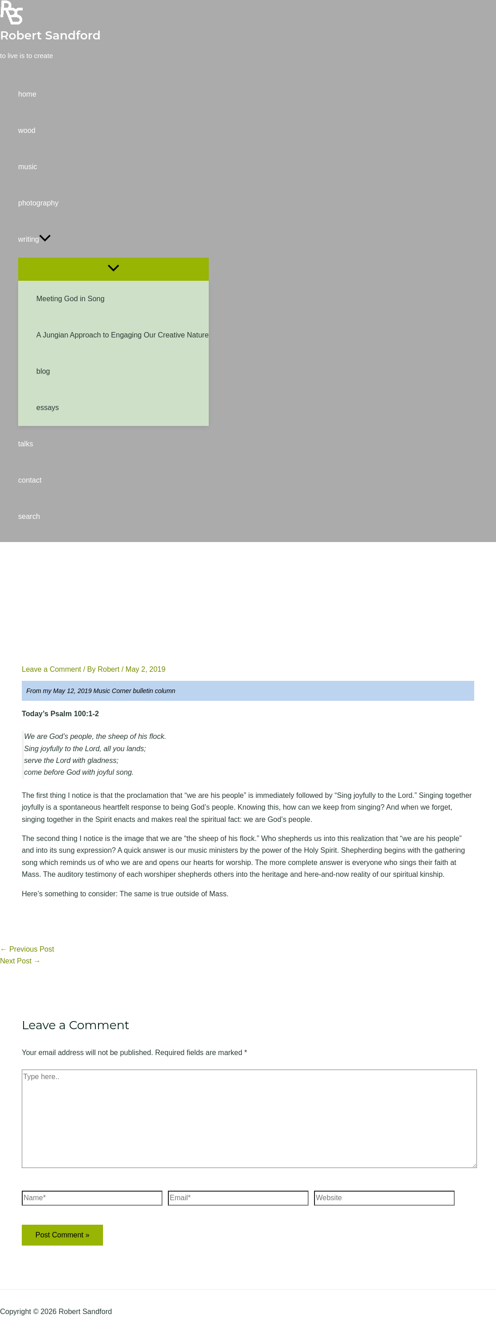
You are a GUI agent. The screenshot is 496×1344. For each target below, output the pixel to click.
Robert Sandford (50, 35)
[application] (45, 239)
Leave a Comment (51, 669)
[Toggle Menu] (113, 269)
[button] (113, 239)
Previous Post (27, 949)
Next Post (20, 961)
